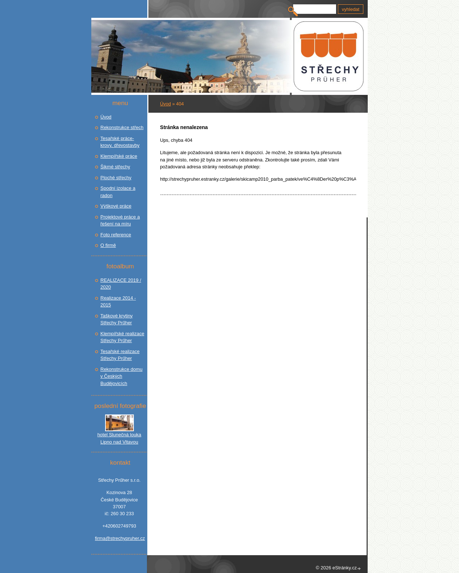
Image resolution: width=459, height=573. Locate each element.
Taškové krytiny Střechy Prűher (116, 319)
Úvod (165, 104)
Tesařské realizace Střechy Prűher (120, 355)
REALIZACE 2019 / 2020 (120, 283)
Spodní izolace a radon (117, 191)
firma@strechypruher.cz (119, 538)
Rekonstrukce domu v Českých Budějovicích (121, 376)
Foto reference (115, 234)
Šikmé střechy (115, 166)
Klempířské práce (118, 156)
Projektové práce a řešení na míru (120, 220)
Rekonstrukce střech (122, 127)
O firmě (108, 245)
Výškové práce (115, 206)
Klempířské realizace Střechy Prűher (122, 337)
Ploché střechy (115, 177)
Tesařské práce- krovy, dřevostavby (119, 142)
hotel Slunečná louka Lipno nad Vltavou (119, 438)
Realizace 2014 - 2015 (118, 301)
